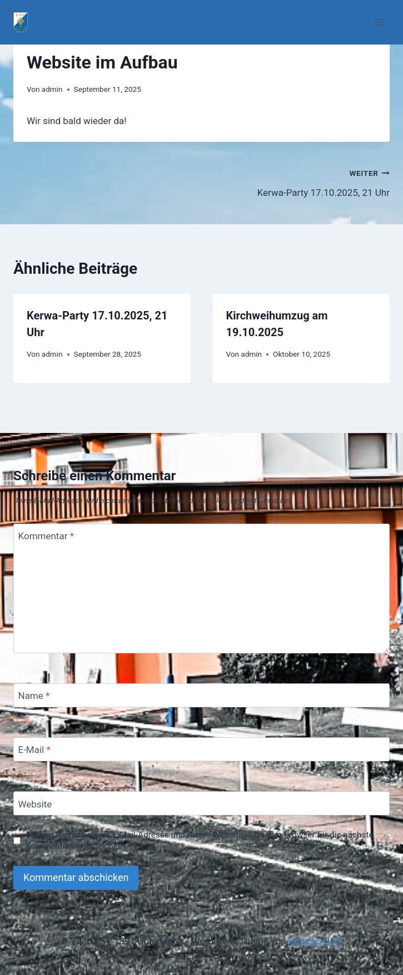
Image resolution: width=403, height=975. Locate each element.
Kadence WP (315, 941)
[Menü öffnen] (379, 22)
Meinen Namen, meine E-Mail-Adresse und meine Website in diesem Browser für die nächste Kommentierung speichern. (199, 840)
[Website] (201, 803)
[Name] (201, 695)
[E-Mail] (201, 749)
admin (52, 89)
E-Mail (34, 749)
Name (34, 695)
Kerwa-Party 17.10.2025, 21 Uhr (300, 181)
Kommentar (46, 535)
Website (35, 804)
